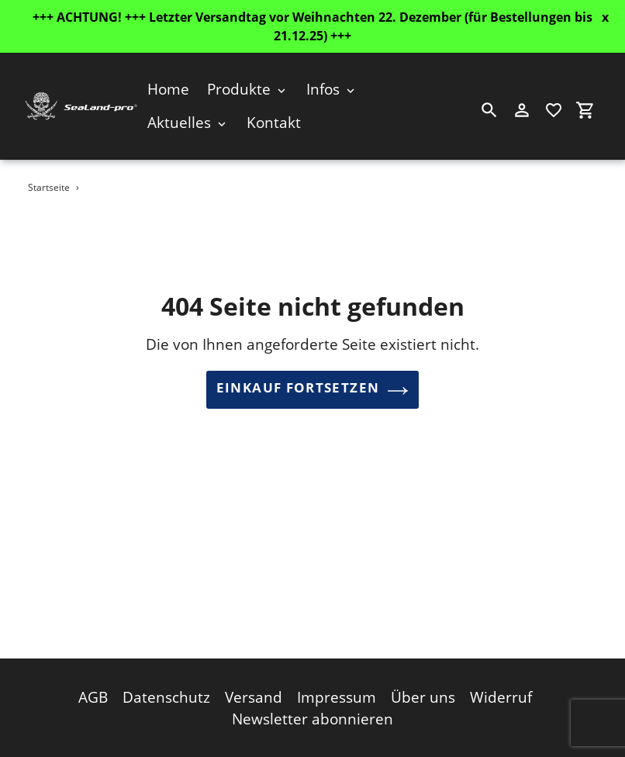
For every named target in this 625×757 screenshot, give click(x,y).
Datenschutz (166, 694)
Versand (253, 694)
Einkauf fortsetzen (312, 390)
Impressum (336, 694)
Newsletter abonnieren (312, 716)
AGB (93, 694)
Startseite (49, 187)
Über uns (423, 694)
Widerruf (501, 694)
